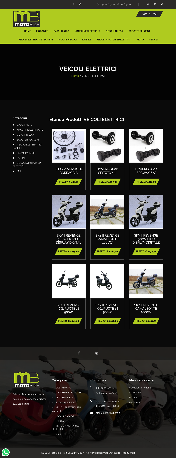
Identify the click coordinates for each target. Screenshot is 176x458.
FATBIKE (86, 39)
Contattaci (149, 14)
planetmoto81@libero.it (108, 413)
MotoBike (42, 31)
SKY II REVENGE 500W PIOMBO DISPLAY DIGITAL (68, 239)
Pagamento (135, 402)
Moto (140, 39)
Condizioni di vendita (140, 387)
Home (27, 31)
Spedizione (135, 392)
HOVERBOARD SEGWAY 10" (107, 171)
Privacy (133, 397)
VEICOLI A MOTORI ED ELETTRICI (113, 39)
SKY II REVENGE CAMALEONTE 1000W (107, 239)
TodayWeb (128, 452)
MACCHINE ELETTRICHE (87, 31)
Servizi (153, 39)
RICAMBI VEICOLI (67, 39)
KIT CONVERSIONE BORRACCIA (69, 171)
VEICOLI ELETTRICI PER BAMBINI (35, 39)
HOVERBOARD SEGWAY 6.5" (146, 171)
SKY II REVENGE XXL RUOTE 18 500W (68, 308)
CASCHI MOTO (61, 31)
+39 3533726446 (108, 388)
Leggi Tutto (23, 404)
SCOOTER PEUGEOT (139, 31)
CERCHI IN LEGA (114, 31)
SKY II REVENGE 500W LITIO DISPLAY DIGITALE (146, 239)
